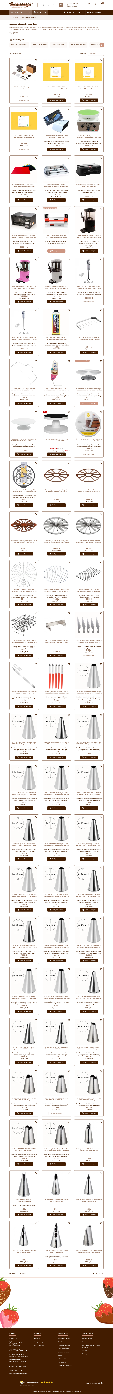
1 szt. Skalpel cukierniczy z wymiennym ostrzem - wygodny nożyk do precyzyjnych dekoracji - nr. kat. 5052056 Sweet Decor (24, 692)
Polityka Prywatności (64, 1338)
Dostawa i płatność (94, 12)
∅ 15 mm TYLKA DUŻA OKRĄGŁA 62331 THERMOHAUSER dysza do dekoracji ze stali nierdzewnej (56, 946)
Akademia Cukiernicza (65, 1365)
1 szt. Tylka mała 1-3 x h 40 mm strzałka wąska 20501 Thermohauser (89, 1149)
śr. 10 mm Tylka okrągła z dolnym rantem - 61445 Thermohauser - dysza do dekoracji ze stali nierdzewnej (24, 845)
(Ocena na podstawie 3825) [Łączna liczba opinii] (27, 1385)
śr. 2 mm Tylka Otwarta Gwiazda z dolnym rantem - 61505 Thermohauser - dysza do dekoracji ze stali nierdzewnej (89, 997)
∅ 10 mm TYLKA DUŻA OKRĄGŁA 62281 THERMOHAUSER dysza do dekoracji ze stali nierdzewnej (88, 794)
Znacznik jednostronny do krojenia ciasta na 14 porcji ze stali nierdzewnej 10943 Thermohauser (88, 542)
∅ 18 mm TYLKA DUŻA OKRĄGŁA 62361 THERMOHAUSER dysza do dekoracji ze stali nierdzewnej (24, 997)
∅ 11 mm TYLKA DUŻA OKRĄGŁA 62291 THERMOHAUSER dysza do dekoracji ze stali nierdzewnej (56, 845)
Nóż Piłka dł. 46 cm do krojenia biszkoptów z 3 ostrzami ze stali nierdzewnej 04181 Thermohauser (89, 338)
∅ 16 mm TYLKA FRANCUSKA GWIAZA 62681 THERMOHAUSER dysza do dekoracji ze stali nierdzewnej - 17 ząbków (89, 1099)
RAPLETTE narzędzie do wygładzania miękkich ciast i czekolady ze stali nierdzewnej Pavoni (56, 641)
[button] (95, 5)
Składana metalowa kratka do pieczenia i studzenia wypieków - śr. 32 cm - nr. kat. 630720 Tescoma (24, 590)
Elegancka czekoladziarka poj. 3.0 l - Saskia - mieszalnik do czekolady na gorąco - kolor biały (56, 287)
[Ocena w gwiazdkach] (47, 1382)
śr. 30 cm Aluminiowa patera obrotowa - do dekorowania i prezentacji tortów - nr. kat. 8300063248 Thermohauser (89, 389)
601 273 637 (18, 1361)
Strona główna (14, 17)
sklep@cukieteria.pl (71, 6)
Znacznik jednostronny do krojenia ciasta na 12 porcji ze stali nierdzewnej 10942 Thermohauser (56, 542)
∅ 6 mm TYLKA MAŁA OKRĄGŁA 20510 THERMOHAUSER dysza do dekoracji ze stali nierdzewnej (24, 794)
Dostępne (96, 54)
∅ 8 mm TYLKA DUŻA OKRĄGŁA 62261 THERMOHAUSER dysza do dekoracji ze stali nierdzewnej (56, 794)
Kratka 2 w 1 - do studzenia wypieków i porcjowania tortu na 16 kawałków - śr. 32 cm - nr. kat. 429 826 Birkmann (24, 491)
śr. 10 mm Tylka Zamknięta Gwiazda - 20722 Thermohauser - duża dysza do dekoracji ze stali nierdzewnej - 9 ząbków (56, 1150)
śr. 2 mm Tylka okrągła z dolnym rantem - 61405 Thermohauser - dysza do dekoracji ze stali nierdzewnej (56, 743)
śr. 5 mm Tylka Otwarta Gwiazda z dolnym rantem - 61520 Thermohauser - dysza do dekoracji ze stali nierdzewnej (56, 1048)
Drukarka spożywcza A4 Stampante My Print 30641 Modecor (89, 185)
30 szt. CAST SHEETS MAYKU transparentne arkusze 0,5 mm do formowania (56, 88)
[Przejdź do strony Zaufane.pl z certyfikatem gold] (22, 1382)
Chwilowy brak (24, 100)
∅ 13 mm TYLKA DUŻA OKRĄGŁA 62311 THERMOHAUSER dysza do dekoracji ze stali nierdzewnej (56, 895)
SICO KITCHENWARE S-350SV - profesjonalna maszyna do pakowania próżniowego (56, 186)
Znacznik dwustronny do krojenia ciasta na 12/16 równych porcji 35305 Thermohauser (24, 542)
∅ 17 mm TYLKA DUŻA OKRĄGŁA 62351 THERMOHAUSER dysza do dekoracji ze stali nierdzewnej (88, 946)
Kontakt (12, 1333)
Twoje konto (87, 1333)
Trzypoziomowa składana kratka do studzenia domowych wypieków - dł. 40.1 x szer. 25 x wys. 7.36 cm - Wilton (24, 641)
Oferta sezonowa (39, 1345)
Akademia (70, 12)
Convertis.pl (78, 1391)
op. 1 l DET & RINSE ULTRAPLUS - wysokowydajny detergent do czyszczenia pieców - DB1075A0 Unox (56, 338)
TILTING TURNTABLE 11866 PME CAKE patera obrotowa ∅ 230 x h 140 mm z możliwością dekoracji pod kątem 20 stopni (56, 440)
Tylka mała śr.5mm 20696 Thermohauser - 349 (24, 1200)
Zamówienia (86, 1342)
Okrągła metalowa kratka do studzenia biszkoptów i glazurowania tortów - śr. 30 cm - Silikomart (56, 590)
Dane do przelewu (63, 1359)
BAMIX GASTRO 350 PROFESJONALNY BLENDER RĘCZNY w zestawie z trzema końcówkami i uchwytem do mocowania (24, 338)
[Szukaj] (50, 5)
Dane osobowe (87, 1338)
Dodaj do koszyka (56, 100)
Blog (82, 12)
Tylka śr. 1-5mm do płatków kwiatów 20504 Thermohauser (56, 1251)
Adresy (84, 1350)
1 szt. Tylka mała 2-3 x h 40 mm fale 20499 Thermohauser (24, 1251)
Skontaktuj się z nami (64, 1352)
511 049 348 (18, 1356)
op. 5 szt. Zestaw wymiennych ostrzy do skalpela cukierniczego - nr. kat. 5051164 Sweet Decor (89, 641)
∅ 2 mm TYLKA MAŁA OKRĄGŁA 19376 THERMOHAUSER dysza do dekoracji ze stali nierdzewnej (24, 743)
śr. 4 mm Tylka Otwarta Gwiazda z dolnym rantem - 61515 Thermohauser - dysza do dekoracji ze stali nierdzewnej (24, 1048)
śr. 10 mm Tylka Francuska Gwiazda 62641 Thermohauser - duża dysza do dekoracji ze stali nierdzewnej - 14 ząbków (89, 1048)
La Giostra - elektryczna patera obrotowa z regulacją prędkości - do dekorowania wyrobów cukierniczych (89, 137)
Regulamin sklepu (63, 1342)
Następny (102, 1273)
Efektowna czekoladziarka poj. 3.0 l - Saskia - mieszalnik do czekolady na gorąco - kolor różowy (24, 287)
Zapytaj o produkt (56, 251)
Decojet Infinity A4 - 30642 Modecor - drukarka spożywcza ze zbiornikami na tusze (24, 236)
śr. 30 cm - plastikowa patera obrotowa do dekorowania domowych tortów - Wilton (89, 440)
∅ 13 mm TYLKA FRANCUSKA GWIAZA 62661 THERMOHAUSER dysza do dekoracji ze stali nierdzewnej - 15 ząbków (24, 1099)
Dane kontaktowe (63, 1349)
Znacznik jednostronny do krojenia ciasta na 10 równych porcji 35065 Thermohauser (56, 491)
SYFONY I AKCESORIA (58, 45)
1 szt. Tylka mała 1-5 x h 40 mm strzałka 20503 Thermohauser (89, 1200)
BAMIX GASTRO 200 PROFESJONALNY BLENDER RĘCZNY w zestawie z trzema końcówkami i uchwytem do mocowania (89, 287)
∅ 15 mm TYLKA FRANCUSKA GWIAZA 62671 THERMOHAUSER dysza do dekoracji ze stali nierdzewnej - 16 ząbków (56, 1099)
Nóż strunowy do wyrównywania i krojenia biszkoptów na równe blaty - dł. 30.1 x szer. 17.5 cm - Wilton (24, 389)
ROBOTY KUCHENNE (97, 45)
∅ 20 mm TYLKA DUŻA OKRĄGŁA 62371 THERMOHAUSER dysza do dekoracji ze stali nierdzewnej (56, 997)
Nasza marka (62, 1362)
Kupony (84, 1354)
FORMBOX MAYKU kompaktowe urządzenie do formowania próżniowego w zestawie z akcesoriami (24, 88)
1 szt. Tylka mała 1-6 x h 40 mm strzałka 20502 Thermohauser (56, 1200)
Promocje (37, 1338)
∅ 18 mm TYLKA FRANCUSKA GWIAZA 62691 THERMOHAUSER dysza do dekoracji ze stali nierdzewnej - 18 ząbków (24, 1150)
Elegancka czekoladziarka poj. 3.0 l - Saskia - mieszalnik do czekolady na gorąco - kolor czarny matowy (89, 236)
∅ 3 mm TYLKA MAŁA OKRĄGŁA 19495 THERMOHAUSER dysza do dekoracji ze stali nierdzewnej (88, 743)
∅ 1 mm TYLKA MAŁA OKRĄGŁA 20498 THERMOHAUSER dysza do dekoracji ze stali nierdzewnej (88, 692)
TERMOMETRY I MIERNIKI (78, 45)
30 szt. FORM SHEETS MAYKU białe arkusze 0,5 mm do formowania (89, 88)
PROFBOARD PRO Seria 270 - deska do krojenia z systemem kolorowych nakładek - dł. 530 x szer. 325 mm (24, 186)
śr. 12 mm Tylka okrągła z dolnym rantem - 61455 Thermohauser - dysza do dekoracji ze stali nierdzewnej (88, 845)
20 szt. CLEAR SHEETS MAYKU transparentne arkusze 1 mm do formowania (24, 137)
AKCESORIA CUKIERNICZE (19, 45)
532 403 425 (18, 1367)
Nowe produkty (38, 1342)
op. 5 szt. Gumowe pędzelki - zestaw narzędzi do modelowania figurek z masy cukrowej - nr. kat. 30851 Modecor (56, 692)
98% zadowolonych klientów (31, 1382)
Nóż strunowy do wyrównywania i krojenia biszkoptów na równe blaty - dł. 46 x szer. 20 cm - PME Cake (56, 389)
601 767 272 (76, 3)
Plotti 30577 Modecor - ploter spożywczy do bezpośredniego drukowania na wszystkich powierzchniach (56, 236)
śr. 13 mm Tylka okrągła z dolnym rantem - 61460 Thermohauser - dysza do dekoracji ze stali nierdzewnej (88, 895)
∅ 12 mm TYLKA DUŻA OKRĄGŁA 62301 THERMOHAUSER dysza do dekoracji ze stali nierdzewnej (24, 895)
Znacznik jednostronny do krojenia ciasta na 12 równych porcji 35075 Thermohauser (89, 491)
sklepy (60, 1355)
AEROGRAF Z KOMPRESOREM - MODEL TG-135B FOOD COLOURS (56, 137)
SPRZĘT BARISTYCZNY (40, 45)
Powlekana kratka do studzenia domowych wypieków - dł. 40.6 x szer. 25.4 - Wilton (89, 590)
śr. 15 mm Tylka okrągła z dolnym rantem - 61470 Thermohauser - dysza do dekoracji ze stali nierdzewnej (24, 946)
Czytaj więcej (13, 33)
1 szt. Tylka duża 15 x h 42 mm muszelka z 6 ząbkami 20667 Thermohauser (89, 1251)
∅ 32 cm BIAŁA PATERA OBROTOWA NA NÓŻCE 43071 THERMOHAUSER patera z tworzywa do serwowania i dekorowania (24, 440)
